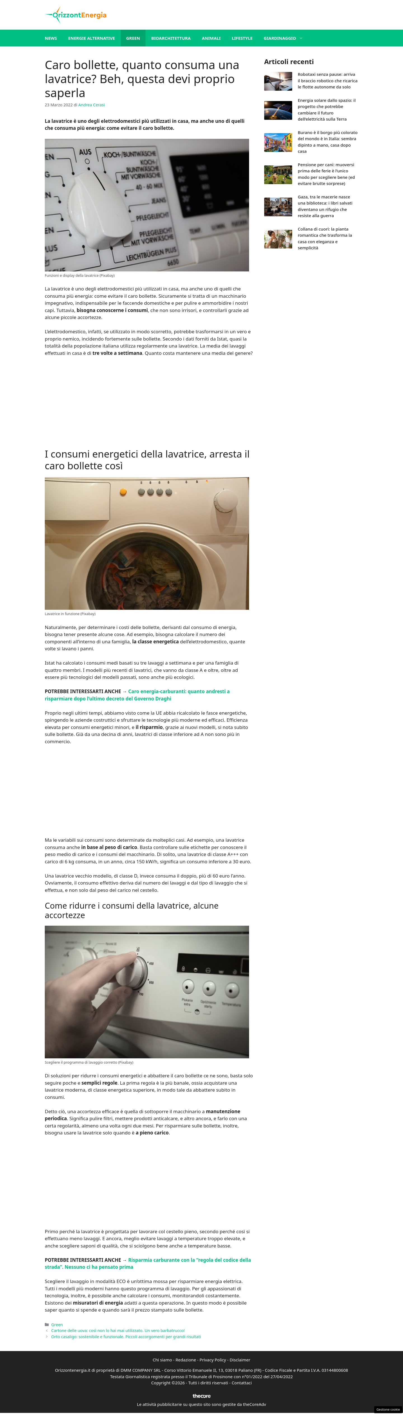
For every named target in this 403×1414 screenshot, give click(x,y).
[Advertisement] (149, 403)
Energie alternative (91, 38)
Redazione (185, 1360)
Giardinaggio (286, 38)
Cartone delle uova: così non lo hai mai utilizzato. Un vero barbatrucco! (118, 1330)
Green (133, 38)
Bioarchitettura (171, 38)
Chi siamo (162, 1360)
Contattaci (242, 1382)
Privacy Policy (213, 1360)
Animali (211, 38)
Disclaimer (239, 1360)
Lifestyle (242, 38)
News (51, 38)
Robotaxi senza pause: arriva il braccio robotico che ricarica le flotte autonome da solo (328, 80)
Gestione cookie (388, 1409)
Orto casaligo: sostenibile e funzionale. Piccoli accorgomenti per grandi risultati (126, 1336)
